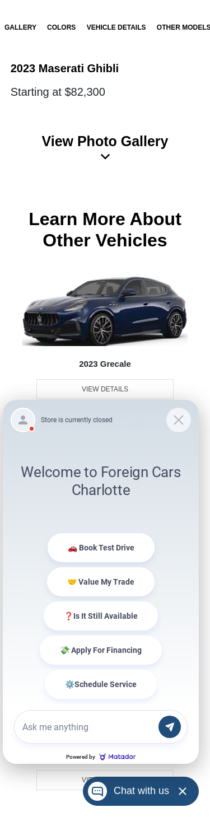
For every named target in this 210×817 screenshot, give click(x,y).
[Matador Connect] (101, 582)
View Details (105, 389)
